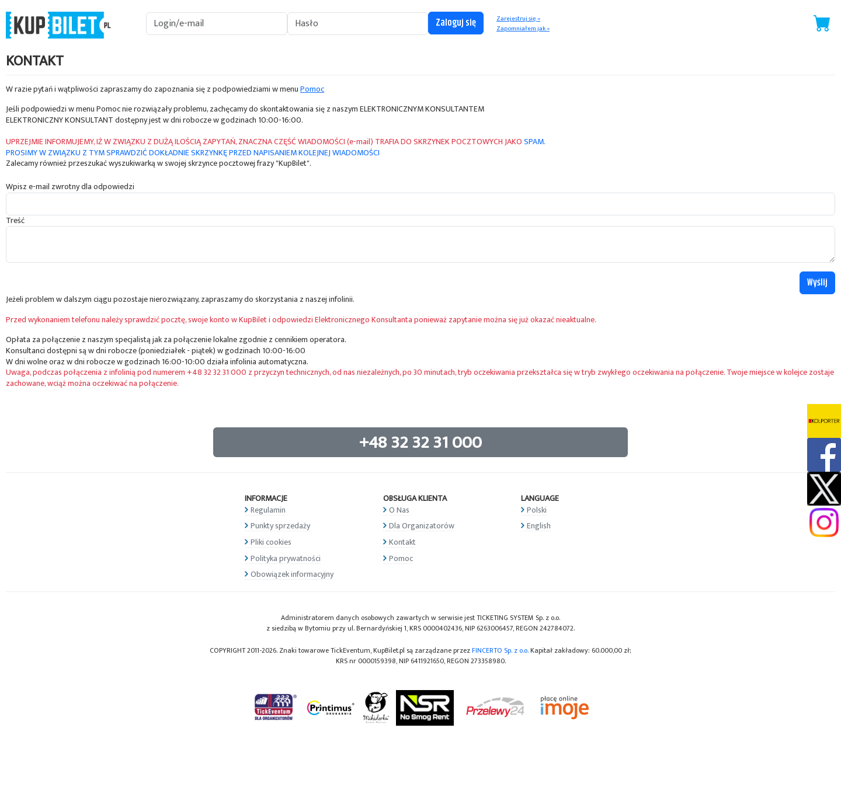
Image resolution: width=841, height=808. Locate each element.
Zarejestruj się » (518, 18)
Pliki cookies (271, 542)
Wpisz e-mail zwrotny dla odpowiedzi (70, 187)
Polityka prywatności (286, 558)
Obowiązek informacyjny (292, 574)
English (539, 525)
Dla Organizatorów (421, 525)
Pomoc (312, 89)
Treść (15, 221)
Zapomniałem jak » (523, 28)
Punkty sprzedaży (280, 525)
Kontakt (402, 542)
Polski (537, 510)
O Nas (399, 510)
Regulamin (268, 510)
